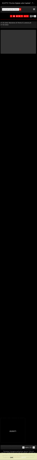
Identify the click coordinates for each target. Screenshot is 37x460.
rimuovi (24, 457)
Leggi (11, 457)
